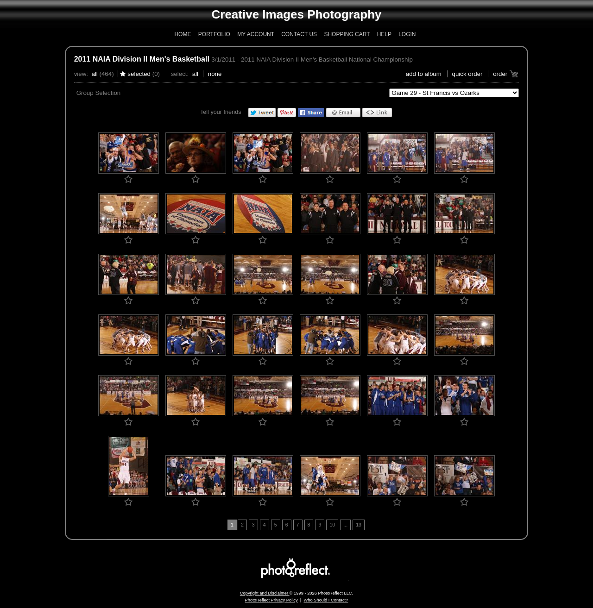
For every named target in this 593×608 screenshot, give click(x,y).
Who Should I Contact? (325, 600)
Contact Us (299, 34)
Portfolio (214, 34)
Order (500, 73)
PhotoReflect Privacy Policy (271, 600)
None (215, 73)
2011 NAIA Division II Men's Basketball (141, 59)
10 (332, 524)
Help (384, 34)
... (345, 524)
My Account (255, 34)
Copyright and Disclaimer (265, 593)
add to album (424, 73)
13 (358, 524)
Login (407, 34)
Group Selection (98, 92)
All (94, 73)
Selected (139, 73)
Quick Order (467, 73)
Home (182, 34)
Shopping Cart (347, 34)
